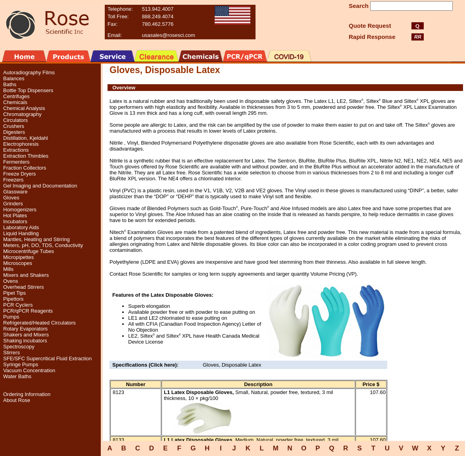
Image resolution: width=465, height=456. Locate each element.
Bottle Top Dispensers (28, 90)
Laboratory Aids (21, 227)
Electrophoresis (21, 144)
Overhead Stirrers (23, 287)
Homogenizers (20, 210)
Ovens (10, 281)
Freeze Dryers (19, 174)
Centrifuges (16, 96)
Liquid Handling (21, 233)
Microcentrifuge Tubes (28, 251)
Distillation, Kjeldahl (25, 138)
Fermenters (16, 162)
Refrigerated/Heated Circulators (39, 323)
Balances (13, 78)
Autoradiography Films (29, 72)
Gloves (11, 198)
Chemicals (15, 102)
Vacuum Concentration (29, 370)
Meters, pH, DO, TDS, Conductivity (43, 245)
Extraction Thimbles (25, 156)
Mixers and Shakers (26, 275)
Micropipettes (18, 257)
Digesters (14, 132)
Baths (9, 84)
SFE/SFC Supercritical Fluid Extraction (47, 358)
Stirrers (11, 353)
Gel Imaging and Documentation (40, 186)
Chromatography (22, 114)
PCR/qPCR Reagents (28, 311)
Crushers (13, 126)
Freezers (13, 180)
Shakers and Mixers (26, 335)
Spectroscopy (19, 347)
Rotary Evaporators (25, 329)
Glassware (15, 192)
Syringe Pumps (20, 364)
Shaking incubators (25, 341)
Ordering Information (26, 394)
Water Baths (17, 376)
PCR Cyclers (18, 305)
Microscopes (17, 263)
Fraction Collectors (24, 168)
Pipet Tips (14, 293)
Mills (8, 269)
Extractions (16, 150)
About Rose (16, 400)
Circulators (15, 120)
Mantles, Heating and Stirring (36, 239)
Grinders (13, 204)
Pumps (11, 317)
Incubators (15, 221)
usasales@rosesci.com (168, 35)
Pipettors (13, 299)
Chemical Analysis (24, 108)
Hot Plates (15, 215)
